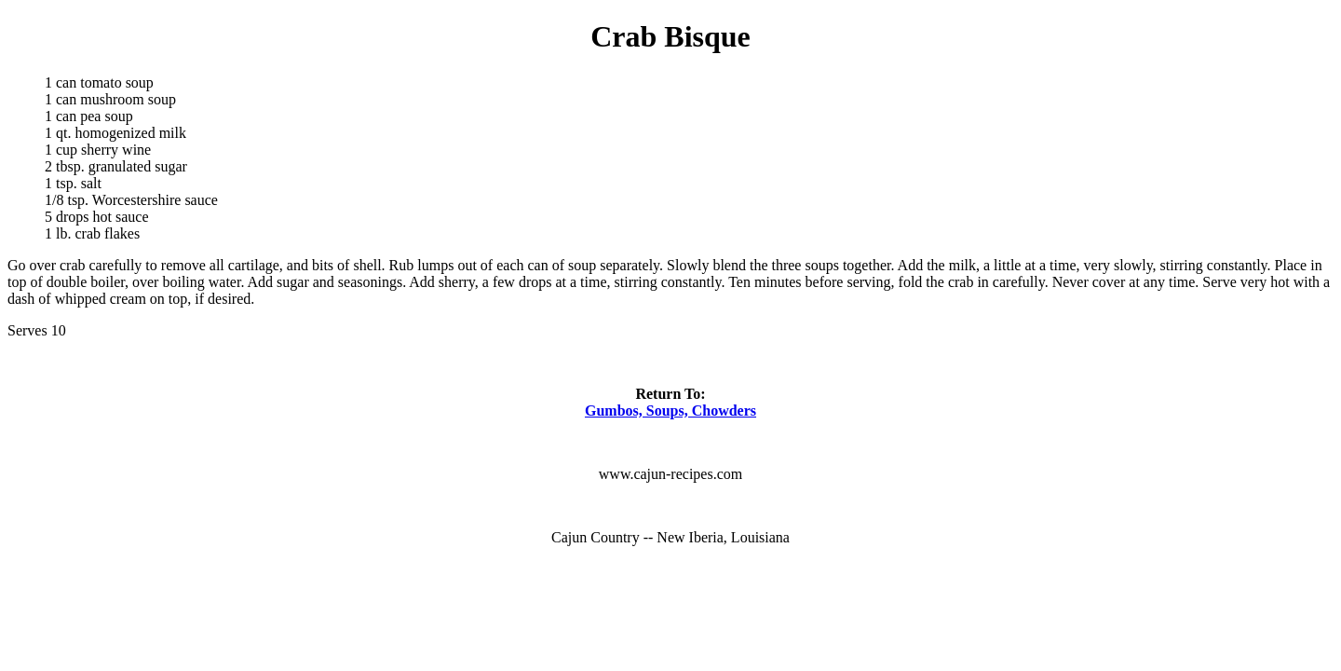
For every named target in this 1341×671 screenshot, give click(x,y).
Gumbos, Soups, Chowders (670, 410)
